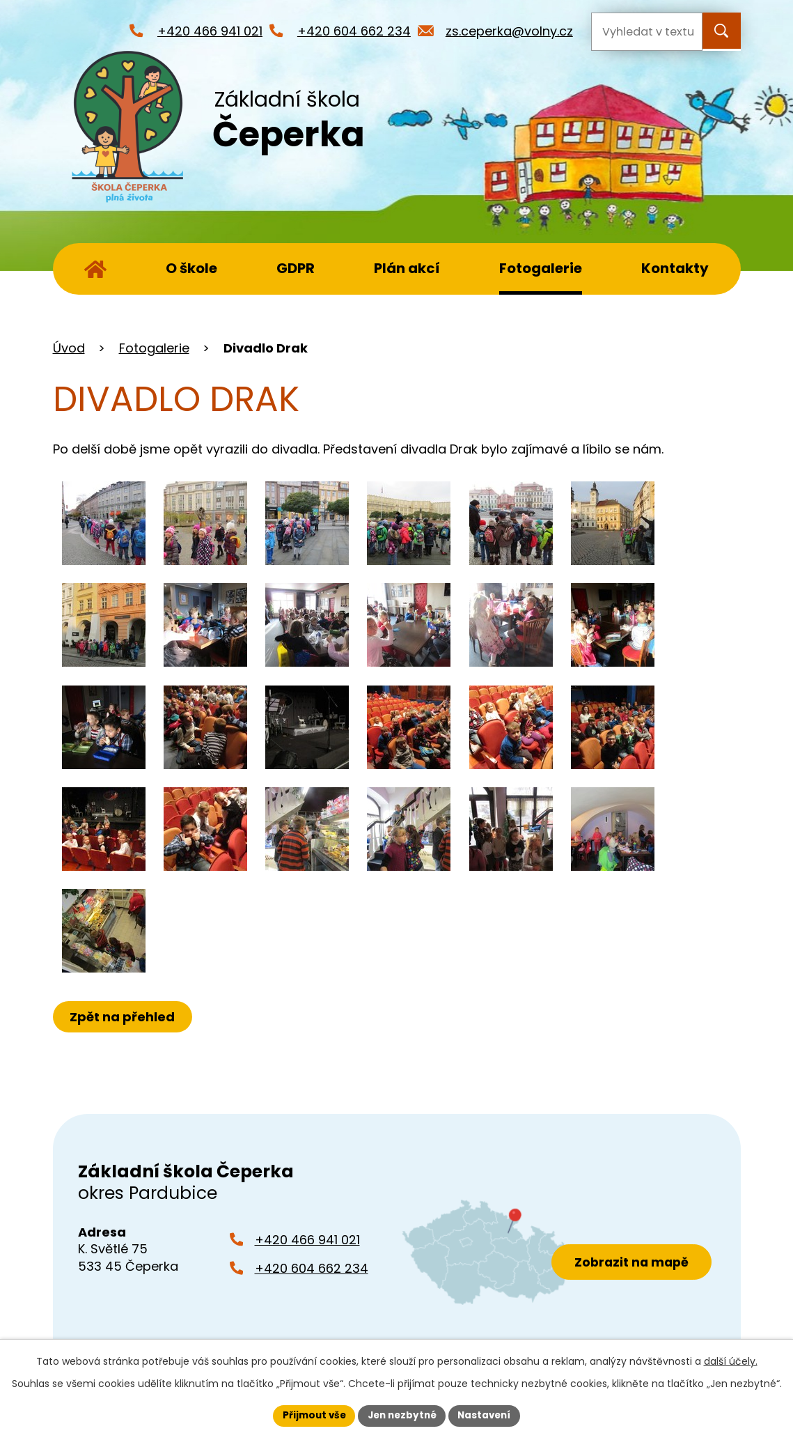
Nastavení (489, 1415)
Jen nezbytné (402, 1415)
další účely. (730, 1361)
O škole (191, 268)
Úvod (95, 269)
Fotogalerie (540, 268)
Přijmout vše (310, 1415)
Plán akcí (407, 268)
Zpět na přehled (124, 1016)
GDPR (295, 268)
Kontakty (675, 268)
